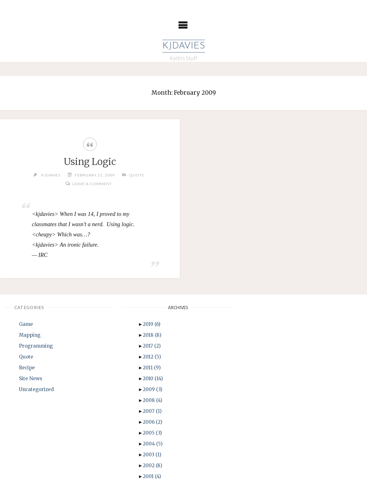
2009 (152, 389)
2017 (152, 346)
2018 (152, 335)
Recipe (27, 368)
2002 (152, 465)
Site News (30, 378)
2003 (152, 455)
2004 (153, 444)
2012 (152, 357)
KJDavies (183, 46)
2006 (152, 422)
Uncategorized (36, 389)
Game (26, 324)
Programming (36, 346)
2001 (152, 476)
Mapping (29, 335)
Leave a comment (92, 183)
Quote (136, 175)
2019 (151, 324)
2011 (152, 368)
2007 (152, 411)
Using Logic (90, 161)
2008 (152, 400)
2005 (152, 433)
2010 (153, 378)
